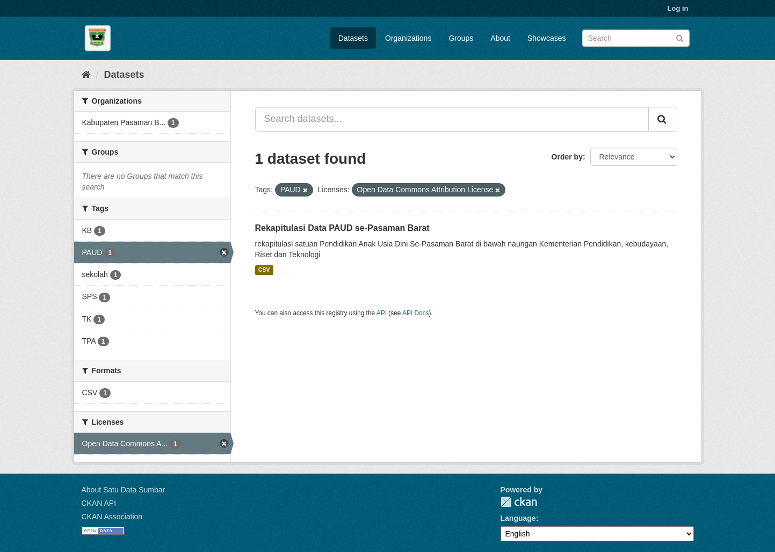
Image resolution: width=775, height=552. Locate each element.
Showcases (546, 38)
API (381, 313)
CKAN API (99, 503)
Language (518, 518)
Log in (678, 8)
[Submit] (679, 37)
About (500, 38)
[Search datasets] (636, 38)
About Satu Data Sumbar (123, 489)
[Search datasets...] (452, 119)
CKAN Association (112, 516)
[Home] (86, 74)
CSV (264, 270)
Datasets (353, 38)
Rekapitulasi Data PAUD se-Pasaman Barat (342, 228)
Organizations (408, 38)
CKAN (519, 501)
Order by (567, 156)
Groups (460, 38)
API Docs (415, 313)
